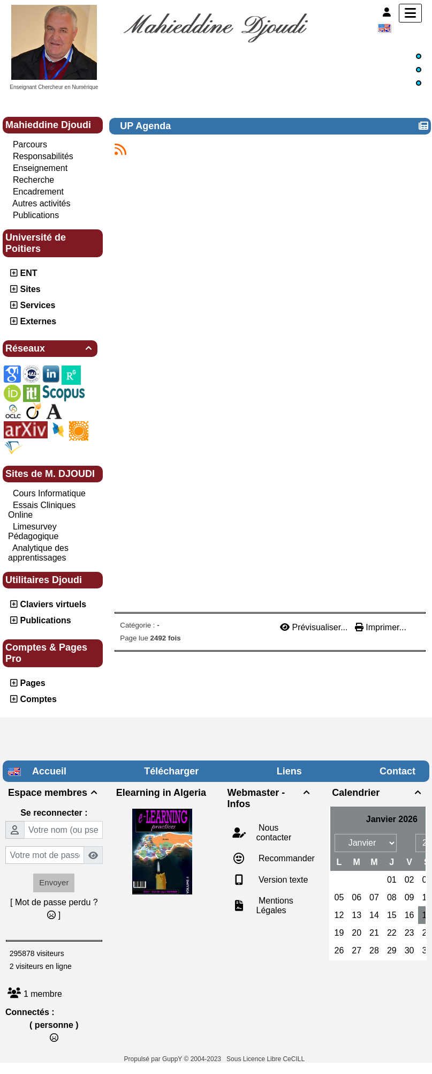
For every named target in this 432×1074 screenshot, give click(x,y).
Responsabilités (43, 156)
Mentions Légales (274, 905)
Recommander (285, 858)
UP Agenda (146, 126)
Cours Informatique (49, 493)
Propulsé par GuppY (154, 1059)
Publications (36, 215)
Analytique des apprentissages (38, 552)
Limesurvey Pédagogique (33, 531)
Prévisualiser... (315, 627)
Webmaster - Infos (270, 798)
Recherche (33, 179)
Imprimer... (380, 627)
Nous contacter (274, 832)
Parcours (30, 144)
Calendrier (378, 792)
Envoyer (54, 882)
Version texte (282, 879)
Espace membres (54, 792)
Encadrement (38, 191)
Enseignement (40, 168)
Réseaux (50, 348)
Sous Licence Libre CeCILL (266, 1059)
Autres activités (41, 203)
